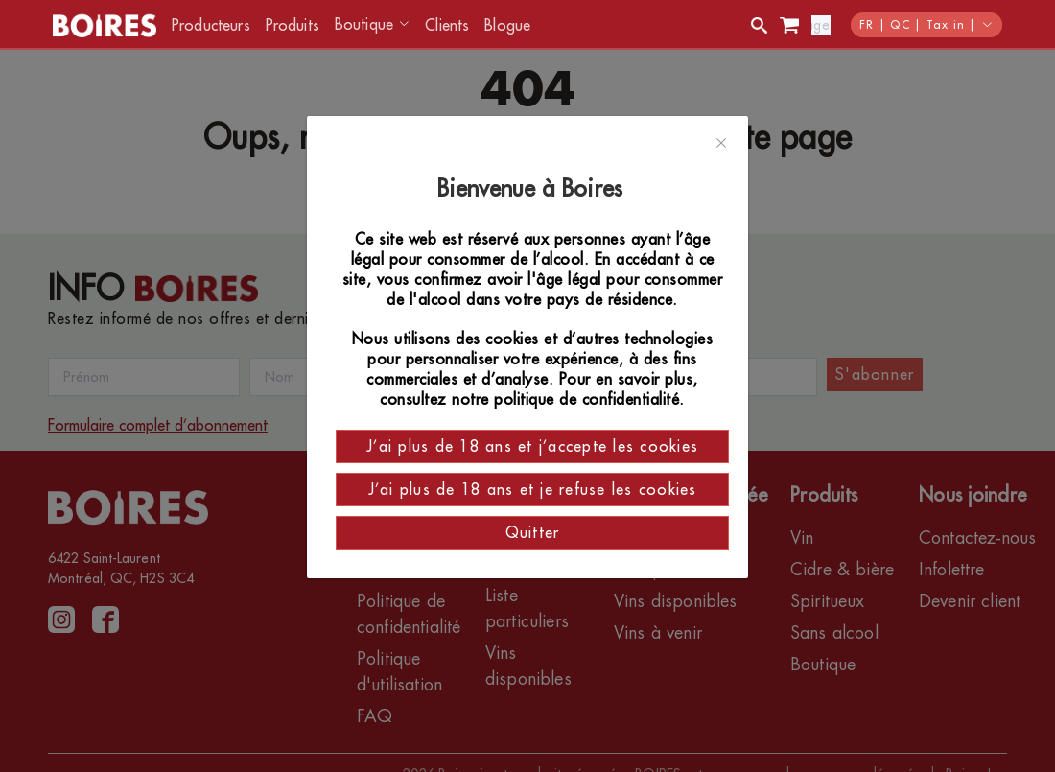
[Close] (721, 143)
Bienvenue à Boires (532, 188)
